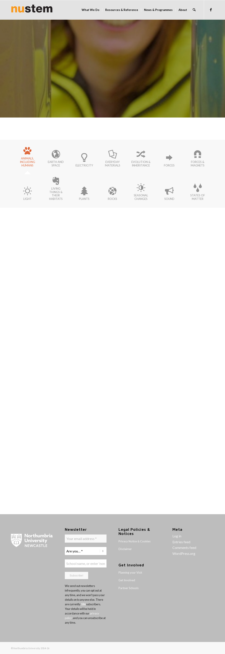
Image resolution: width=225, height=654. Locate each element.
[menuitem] (90, 9)
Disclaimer (125, 549)
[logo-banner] (32, 9)
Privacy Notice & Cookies (135, 541)
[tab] (27, 158)
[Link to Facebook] (211, 9)
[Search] (194, 9)
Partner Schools (129, 588)
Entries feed (181, 542)
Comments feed (184, 547)
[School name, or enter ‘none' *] (85, 563)
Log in (176, 536)
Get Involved (127, 580)
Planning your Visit (130, 572)
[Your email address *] (85, 539)
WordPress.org (183, 553)
